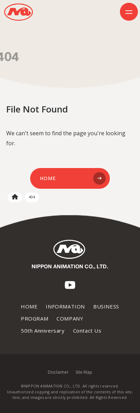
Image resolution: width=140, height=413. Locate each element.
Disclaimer (58, 372)
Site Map (84, 372)
